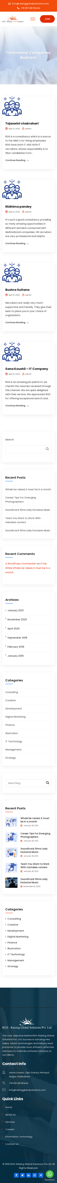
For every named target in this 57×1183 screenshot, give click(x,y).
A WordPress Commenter (20, 563)
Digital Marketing (15, 716)
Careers (9, 1129)
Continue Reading (15, 160)
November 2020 (17, 619)
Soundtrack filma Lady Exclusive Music (27, 510)
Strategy (10, 758)
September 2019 (17, 637)
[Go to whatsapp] (50, 1174)
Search (9, 439)
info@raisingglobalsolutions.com (30, 3)
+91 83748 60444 (30, 8)
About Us (10, 1114)
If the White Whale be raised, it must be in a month (27, 568)
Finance (10, 725)
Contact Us (11, 1144)
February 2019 (15, 647)
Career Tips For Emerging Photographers (35, 835)
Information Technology (18, 1136)
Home (8, 1107)
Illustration (11, 733)
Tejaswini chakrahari (22, 123)
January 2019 (15, 656)
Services (10, 1121)
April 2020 (13, 628)
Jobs (47, 18)
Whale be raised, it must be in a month (28, 489)
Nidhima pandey (18, 206)
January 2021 (15, 610)
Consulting (11, 692)
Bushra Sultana (17, 290)
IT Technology (13, 741)
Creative (10, 700)
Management (13, 749)
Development (13, 708)
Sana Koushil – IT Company (26, 369)
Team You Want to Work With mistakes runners (35, 865)
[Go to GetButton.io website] (50, 1180)
